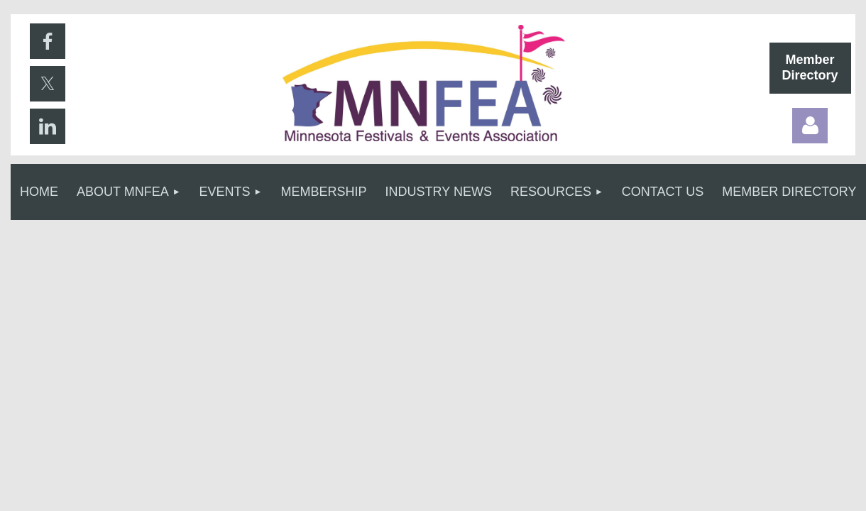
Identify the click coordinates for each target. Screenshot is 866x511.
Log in (810, 125)
